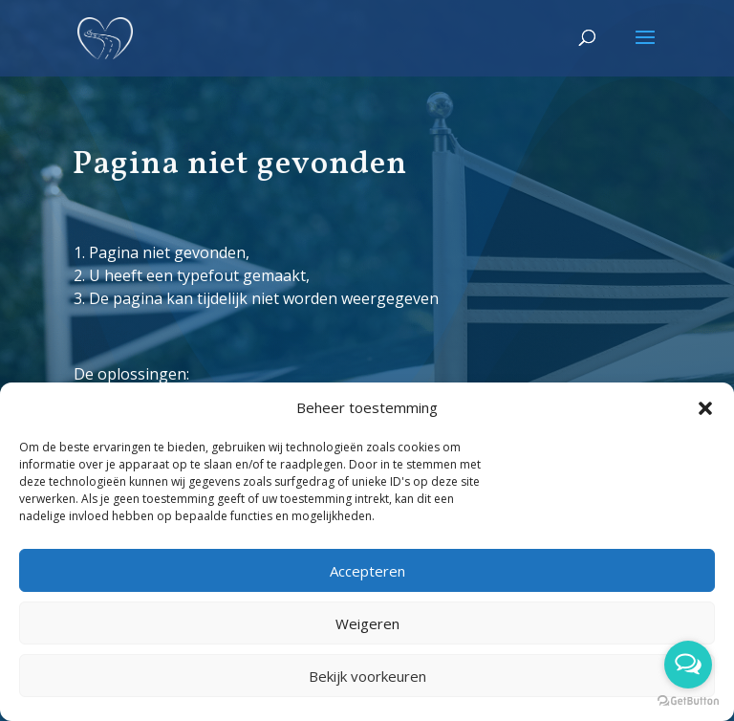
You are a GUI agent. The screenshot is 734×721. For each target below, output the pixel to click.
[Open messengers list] (688, 664)
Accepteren (367, 570)
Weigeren (367, 623)
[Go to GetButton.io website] (688, 701)
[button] (705, 408)
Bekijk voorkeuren (367, 676)
